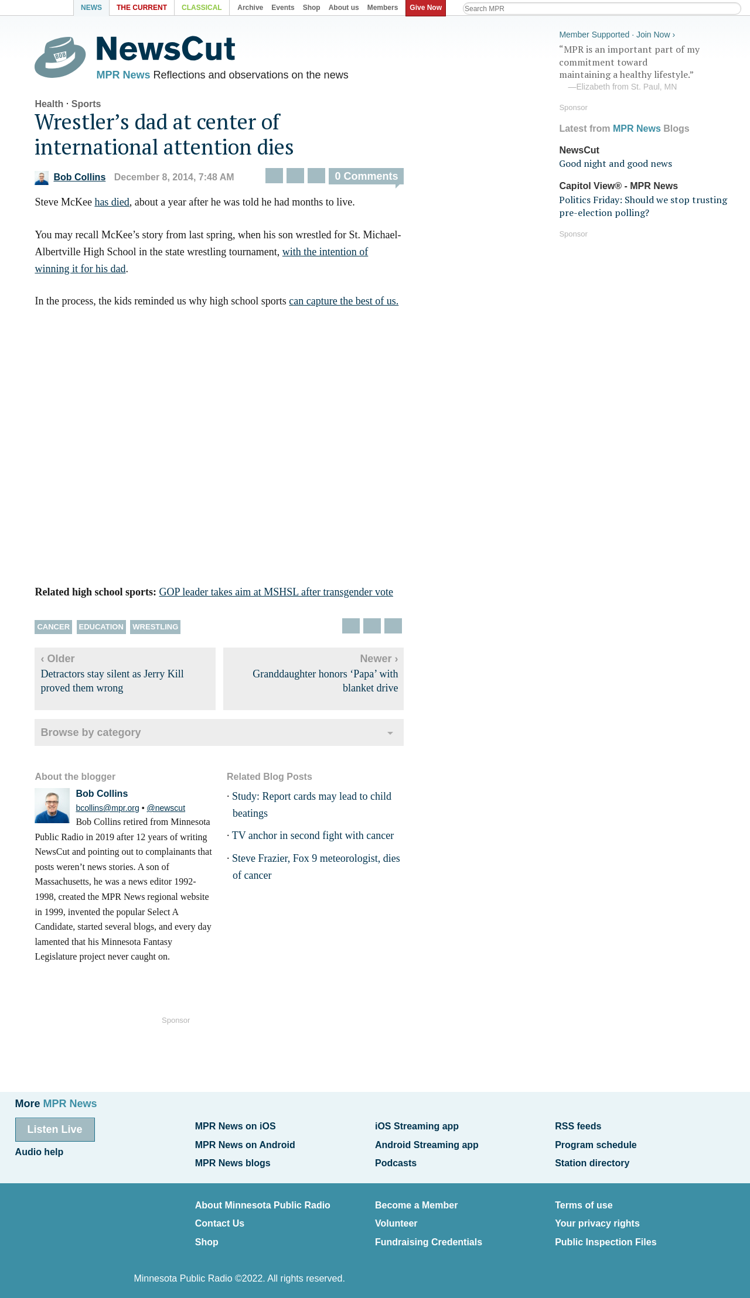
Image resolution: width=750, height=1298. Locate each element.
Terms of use (583, 1200)
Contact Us (219, 1216)
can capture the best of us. (354, 304)
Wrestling (166, 630)
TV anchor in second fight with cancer (323, 839)
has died (122, 205)
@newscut (176, 811)
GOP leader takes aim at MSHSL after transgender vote (286, 595)
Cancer (63, 630)
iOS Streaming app (417, 1126)
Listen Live (55, 1129)
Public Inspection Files (605, 1233)
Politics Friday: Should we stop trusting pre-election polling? (643, 204)
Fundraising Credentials (428, 1233)
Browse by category (101, 735)
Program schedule (596, 1143)
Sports (96, 107)
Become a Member (416, 1200)
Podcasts (396, 1160)
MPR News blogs (233, 1160)
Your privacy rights (597, 1216)
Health (59, 107)
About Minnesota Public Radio (262, 1200)
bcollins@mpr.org (117, 811)
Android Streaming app (427, 1143)
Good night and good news (615, 161)
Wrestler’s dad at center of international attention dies (175, 137)
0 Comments (376, 180)
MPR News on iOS (235, 1126)
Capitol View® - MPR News (618, 184)
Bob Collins (80, 181)
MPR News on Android (245, 1143)
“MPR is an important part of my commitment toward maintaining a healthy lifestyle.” (647, 66)
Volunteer (396, 1216)
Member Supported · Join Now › (617, 32)
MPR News (134, 76)
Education (111, 630)
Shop (207, 1233)
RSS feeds (578, 1126)
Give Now (428, 8)
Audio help (39, 1150)
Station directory (592, 1160)
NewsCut (579, 148)
